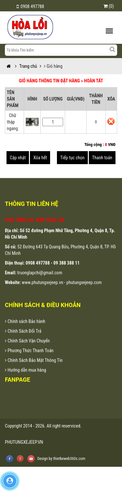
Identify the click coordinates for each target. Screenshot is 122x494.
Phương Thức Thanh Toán (29, 357)
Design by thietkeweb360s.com (61, 458)
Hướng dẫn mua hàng (25, 377)
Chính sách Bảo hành (25, 328)
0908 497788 (32, 6)
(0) (108, 6)
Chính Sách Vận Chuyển (27, 348)
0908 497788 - (39, 270)
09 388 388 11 (66, 270)
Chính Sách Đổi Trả (23, 338)
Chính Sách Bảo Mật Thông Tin (33, 367)
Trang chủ (24, 66)
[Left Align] (112, 49)
